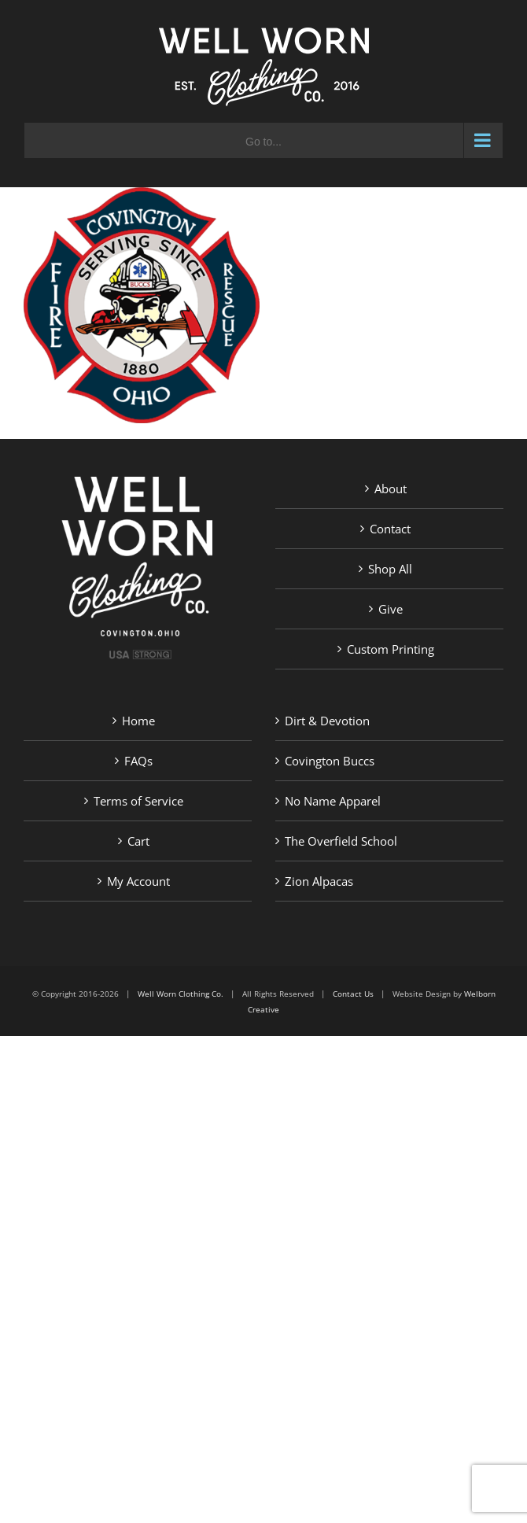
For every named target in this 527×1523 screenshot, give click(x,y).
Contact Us (353, 993)
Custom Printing (390, 649)
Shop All (390, 569)
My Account (138, 881)
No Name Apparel (333, 801)
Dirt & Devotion (327, 720)
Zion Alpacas (319, 881)
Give (390, 609)
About (390, 488)
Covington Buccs (329, 761)
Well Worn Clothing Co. (180, 993)
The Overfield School (341, 841)
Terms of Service (138, 801)
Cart (138, 841)
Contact (390, 529)
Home (138, 720)
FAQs (138, 761)
